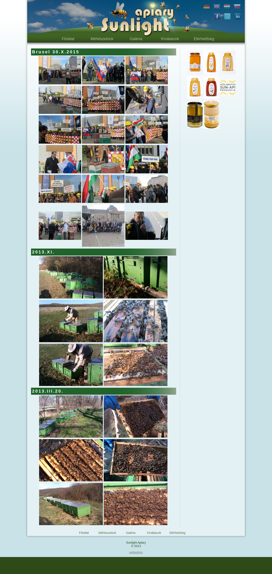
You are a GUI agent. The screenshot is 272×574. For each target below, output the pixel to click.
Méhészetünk (102, 39)
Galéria (136, 39)
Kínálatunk (170, 39)
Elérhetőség (204, 39)
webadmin (136, 552)
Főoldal (68, 39)
